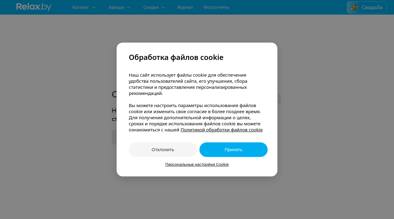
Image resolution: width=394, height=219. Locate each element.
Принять (234, 149)
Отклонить (163, 149)
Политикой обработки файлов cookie (222, 130)
